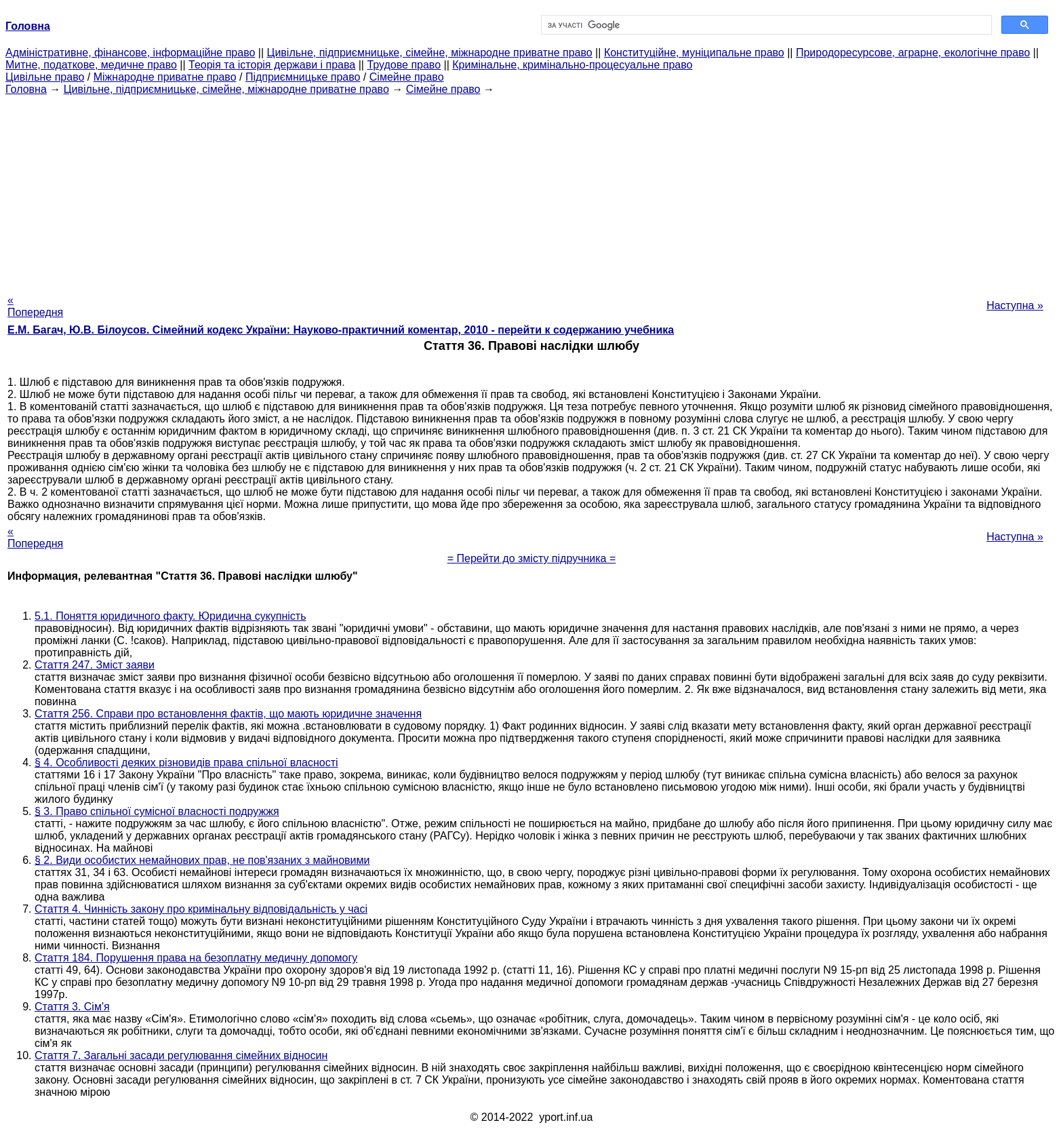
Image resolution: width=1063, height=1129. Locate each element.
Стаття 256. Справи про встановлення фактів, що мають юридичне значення (228, 713)
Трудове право (404, 65)
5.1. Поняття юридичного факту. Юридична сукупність (170, 616)
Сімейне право (406, 77)
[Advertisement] (531, 190)
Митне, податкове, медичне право (91, 65)
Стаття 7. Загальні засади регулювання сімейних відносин (181, 1055)
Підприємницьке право (303, 77)
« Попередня (35, 306)
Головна (26, 89)
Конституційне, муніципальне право (694, 52)
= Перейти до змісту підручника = (531, 558)
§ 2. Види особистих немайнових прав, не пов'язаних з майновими (202, 860)
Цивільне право (44, 77)
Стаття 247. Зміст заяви (95, 665)
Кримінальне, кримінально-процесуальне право (572, 65)
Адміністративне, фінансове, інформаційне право (130, 52)
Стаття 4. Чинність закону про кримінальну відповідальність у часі (201, 909)
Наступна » (1014, 305)
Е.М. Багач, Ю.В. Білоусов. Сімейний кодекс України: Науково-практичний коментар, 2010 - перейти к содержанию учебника (340, 330)
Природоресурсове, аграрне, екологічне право (913, 52)
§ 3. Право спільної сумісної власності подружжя (157, 811)
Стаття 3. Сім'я (72, 1006)
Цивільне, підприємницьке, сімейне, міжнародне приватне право (430, 52)
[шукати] (765, 25)
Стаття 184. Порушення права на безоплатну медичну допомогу (196, 958)
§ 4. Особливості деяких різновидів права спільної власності (186, 762)
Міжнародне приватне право (165, 77)
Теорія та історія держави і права (271, 65)
